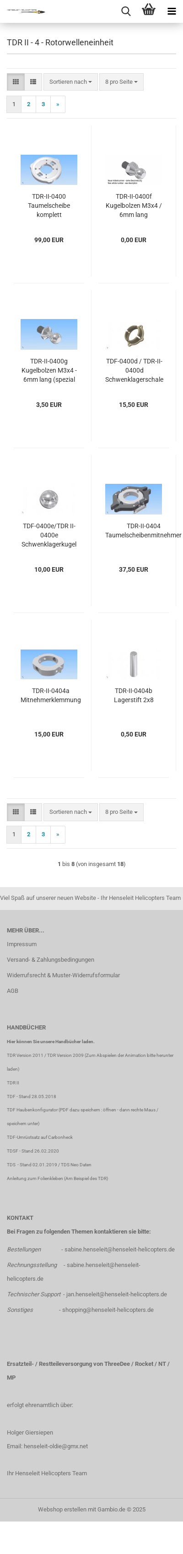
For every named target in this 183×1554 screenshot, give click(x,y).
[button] (16, 82)
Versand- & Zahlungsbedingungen (50, 959)
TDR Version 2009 (65, 1055)
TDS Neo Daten (76, 1164)
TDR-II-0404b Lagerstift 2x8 (134, 695)
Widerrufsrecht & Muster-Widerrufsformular (63, 975)
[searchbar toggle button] (125, 11)
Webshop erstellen (62, 1509)
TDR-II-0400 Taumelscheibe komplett (49, 205)
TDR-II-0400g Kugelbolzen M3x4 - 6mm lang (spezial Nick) (49, 370)
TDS (12, 1164)
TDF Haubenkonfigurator (32, 1109)
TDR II (13, 1082)
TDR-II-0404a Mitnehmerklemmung (51, 695)
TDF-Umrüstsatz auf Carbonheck (40, 1137)
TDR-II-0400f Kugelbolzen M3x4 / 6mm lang (134, 205)
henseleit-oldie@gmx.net (56, 1446)
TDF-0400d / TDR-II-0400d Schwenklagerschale (134, 370)
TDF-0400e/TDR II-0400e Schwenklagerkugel (49, 535)
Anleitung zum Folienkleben (35, 1178)
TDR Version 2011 (25, 1055)
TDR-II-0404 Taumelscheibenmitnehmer (143, 530)
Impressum (22, 944)
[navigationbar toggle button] (171, 11)
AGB (12, 990)
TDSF (12, 1150)
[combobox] (70, 82)
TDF (11, 1096)
